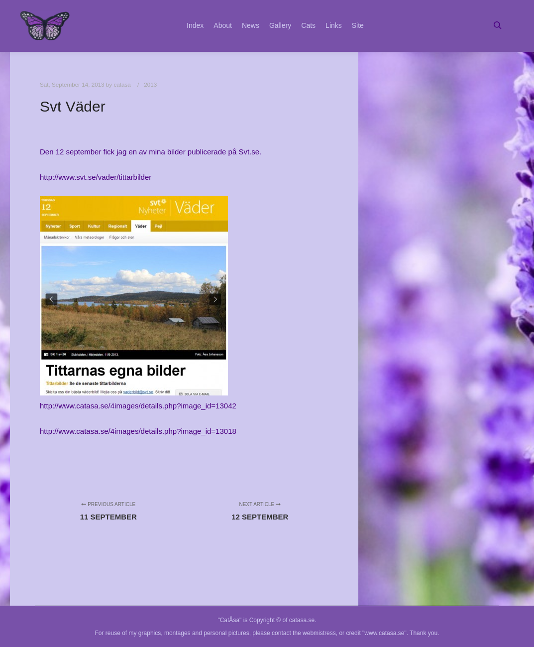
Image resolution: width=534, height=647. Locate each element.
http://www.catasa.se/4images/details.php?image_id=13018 (138, 431)
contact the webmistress (304, 633)
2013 (150, 84)
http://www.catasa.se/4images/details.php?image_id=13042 (138, 405)
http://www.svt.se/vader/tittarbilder (95, 177)
